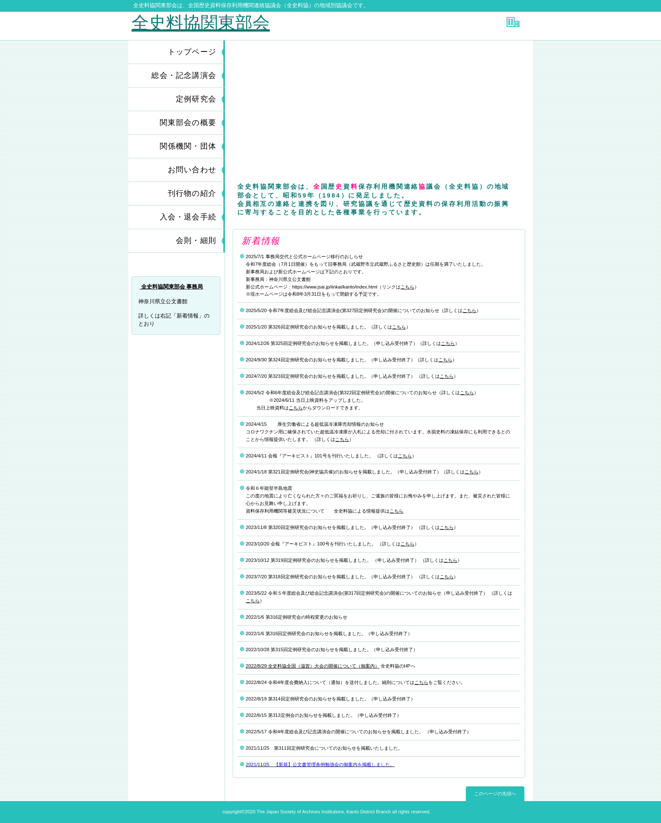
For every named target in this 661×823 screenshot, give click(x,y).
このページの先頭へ (495, 793)
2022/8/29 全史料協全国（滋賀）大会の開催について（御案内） (312, 665)
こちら (407, 286)
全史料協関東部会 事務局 (171, 286)
